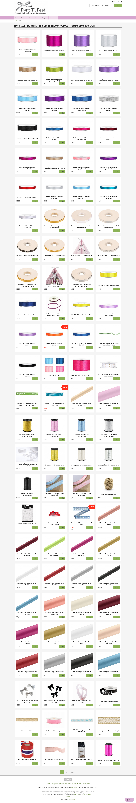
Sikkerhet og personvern (73, 784)
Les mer (76, 794)
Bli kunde (24, 18)
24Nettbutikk (71, 799)
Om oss (31, 18)
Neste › (72, 772)
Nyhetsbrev (86, 784)
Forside (17, 18)
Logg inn (44, 18)
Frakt (49, 784)
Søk (118, 5)
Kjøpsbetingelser (58, 784)
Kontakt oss (53, 18)
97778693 (74, 788)
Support (37, 18)
